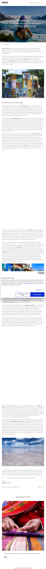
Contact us (5, 478)
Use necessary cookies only (22, 294)
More (5, 557)
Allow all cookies (37, 294)
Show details (39, 289)
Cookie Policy (28, 283)
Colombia (16, 244)
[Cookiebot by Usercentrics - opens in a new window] (38, 273)
